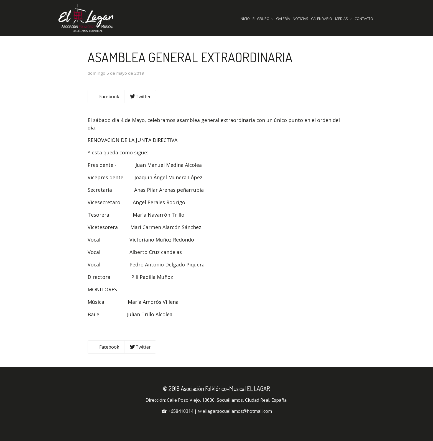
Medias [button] (343, 18)
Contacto (364, 18)
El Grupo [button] (263, 18)
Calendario (321, 18)
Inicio (245, 18)
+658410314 (180, 411)
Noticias (300, 18)
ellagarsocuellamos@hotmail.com (237, 411)
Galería (283, 18)
